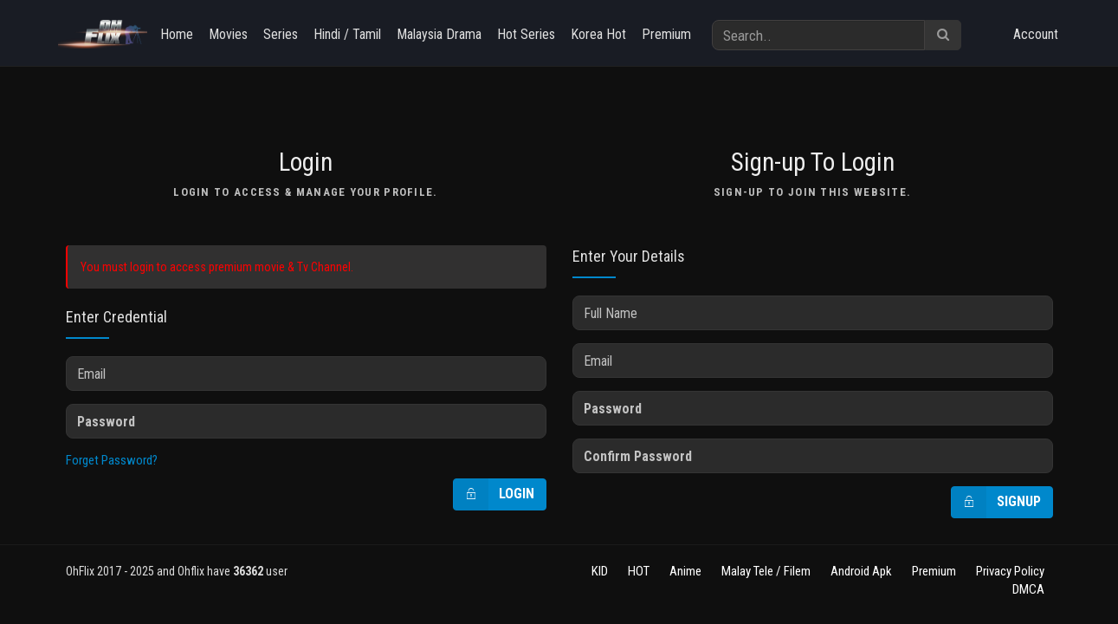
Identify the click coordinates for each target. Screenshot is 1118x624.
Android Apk (861, 571)
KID (599, 571)
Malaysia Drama (439, 34)
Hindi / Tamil (347, 34)
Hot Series (526, 34)
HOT (638, 571)
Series (280, 34)
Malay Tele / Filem (766, 571)
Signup (996, 502)
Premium (666, 34)
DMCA (1028, 589)
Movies (228, 34)
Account (1035, 34)
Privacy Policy (1010, 571)
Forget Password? (112, 460)
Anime (685, 571)
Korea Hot (598, 34)
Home (176, 34)
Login (494, 494)
